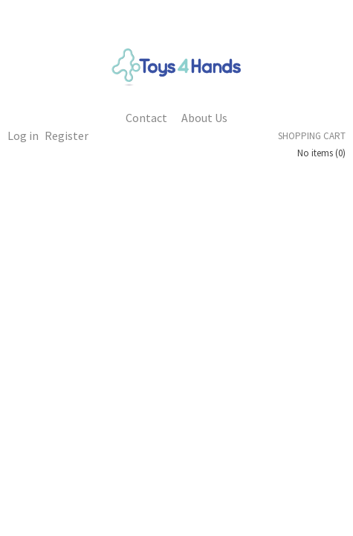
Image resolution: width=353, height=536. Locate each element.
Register (66, 135)
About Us (204, 117)
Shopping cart (312, 136)
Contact (146, 117)
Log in (23, 135)
